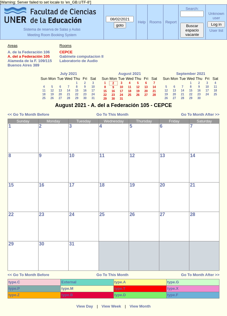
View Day (84, 306)
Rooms (155, 22)
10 (93, 86)
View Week (111, 306)
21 (68, 94)
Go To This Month (113, 114)
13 (60, 90)
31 (93, 98)
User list (216, 30)
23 (84, 94)
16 (84, 90)
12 (52, 90)
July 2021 (68, 73)
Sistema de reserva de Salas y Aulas (51, 29)
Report (171, 22)
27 (60, 98)
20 (60, 94)
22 (76, 94)
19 (52, 94)
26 (52, 98)
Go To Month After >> (200, 114)
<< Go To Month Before (28, 114)
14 (68, 90)
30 (84, 98)
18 (44, 94)
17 (93, 90)
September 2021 (190, 73)
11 (44, 90)
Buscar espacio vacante (192, 30)
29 (76, 98)
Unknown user (216, 15)
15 (76, 90)
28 (68, 98)
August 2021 (129, 73)
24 (93, 94)
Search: (192, 8)
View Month (140, 306)
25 (44, 98)
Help (142, 22)
